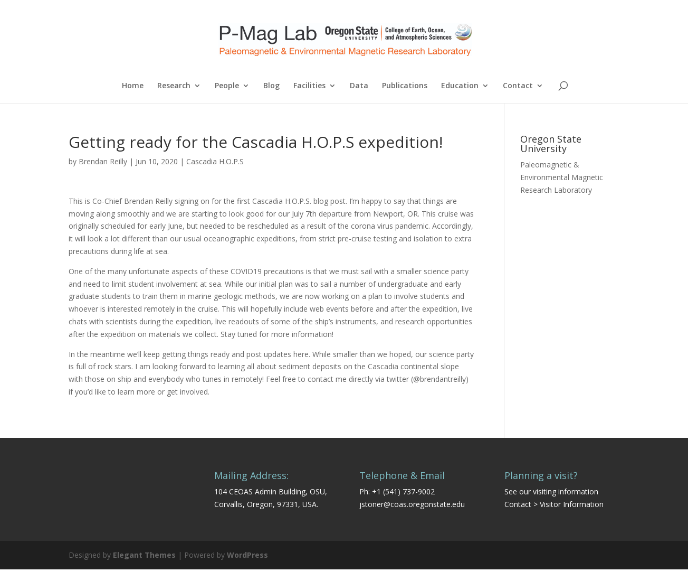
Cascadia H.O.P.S (215, 161)
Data (359, 86)
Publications (404, 86)
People (227, 86)
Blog (271, 86)
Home (133, 86)
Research (173, 86)
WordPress (247, 555)
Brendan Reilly (103, 161)
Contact (518, 86)
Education (460, 86)
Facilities (309, 86)
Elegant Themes (144, 555)
